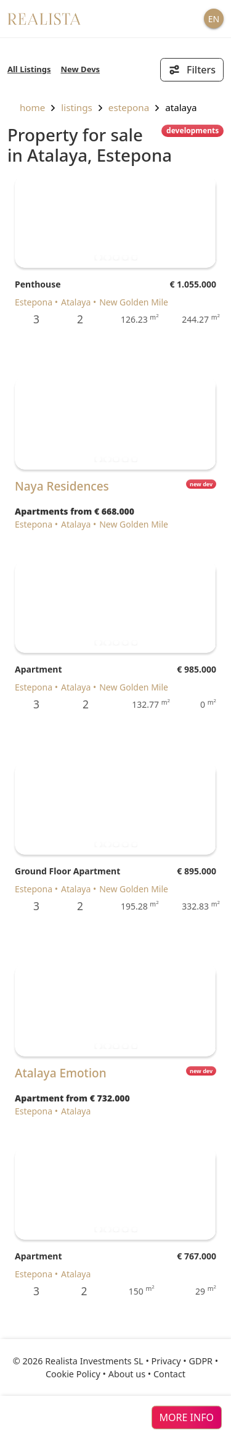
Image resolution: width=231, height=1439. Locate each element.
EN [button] (213, 19)
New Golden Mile (133, 302)
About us (126, 1374)
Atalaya (181, 107)
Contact (169, 1374)
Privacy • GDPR (182, 1361)
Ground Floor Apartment (67, 871)
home (26, 107)
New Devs (80, 69)
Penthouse (38, 284)
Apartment (38, 669)
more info (187, 1417)
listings (76, 107)
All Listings (29, 69)
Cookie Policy (73, 1374)
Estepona (128, 107)
